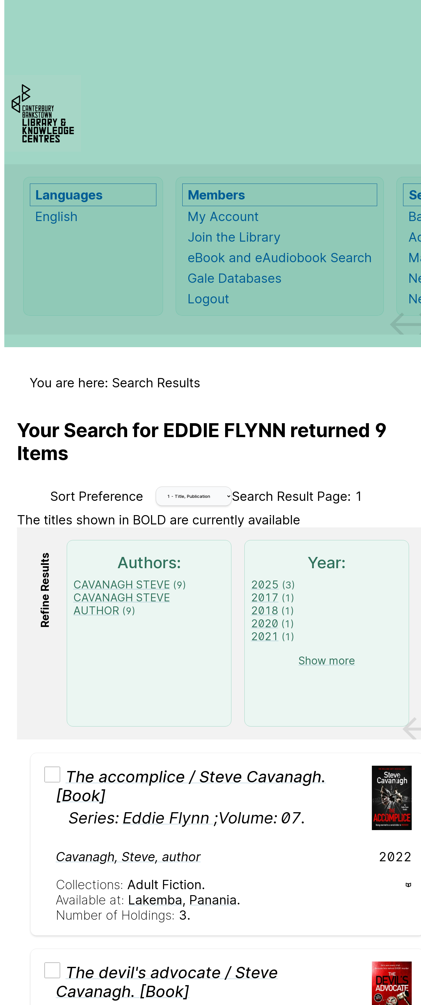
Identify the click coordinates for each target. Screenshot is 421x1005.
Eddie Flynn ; (170, 817)
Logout (208, 298)
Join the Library (234, 237)
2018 (264, 610)
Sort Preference (96, 496)
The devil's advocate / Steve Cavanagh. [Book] (167, 982)
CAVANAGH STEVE (121, 584)
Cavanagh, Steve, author (128, 856)
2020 (264, 623)
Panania (213, 899)
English (56, 216)
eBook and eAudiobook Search (280, 257)
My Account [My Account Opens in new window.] (223, 216)
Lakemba (155, 899)
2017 (265, 597)
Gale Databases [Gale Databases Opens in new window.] (235, 278)
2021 (265, 636)
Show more (326, 660)
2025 (265, 584)
